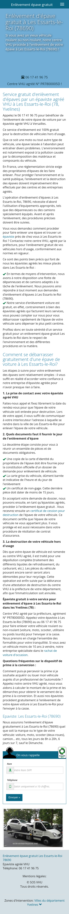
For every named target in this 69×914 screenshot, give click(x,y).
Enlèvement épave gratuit (32, 4)
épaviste (8, 237)
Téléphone (12, 780)
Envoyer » (14, 797)
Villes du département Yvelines (46, 902)
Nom (9, 763)
